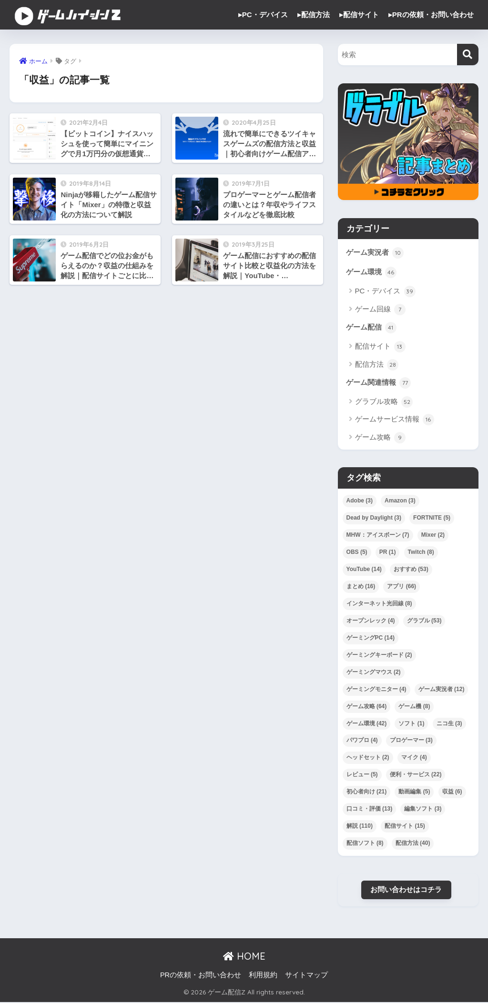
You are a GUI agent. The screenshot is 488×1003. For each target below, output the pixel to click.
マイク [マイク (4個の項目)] (414, 758)
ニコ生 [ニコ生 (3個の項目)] (449, 724)
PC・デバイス (385, 292)
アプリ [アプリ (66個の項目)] (401, 586)
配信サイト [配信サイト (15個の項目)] (405, 826)
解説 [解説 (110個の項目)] (359, 826)
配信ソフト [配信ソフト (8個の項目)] (365, 843)
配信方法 (376, 365)
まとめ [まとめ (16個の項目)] (361, 586)
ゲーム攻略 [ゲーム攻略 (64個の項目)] (366, 706)
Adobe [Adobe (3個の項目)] (359, 501)
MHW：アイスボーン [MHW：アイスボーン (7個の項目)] (377, 535)
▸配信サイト (359, 14)
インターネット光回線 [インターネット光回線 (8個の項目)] (379, 604)
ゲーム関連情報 (378, 383)
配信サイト (380, 347)
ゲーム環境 (371, 273)
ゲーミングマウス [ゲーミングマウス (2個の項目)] (373, 672)
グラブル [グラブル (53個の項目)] (424, 621)
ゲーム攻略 (380, 438)
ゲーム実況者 (375, 253)
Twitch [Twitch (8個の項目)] (421, 552)
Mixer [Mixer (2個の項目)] (433, 535)
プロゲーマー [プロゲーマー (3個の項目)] (411, 741)
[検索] (467, 54)
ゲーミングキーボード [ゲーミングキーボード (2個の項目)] (379, 655)
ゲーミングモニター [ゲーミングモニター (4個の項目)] (376, 689)
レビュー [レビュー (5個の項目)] (362, 775)
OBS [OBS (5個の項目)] (356, 552)
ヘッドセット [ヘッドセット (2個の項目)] (367, 758)
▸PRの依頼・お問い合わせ (431, 14)
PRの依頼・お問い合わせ (200, 976)
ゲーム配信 (371, 328)
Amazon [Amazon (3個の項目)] (400, 501)
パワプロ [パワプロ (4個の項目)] (362, 741)
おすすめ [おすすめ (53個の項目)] (411, 569)
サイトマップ (306, 976)
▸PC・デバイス (263, 14)
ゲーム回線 (380, 309)
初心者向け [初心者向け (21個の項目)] (366, 792)
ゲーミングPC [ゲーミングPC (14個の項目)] (370, 638)
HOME (244, 957)
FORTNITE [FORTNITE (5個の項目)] (431, 518)
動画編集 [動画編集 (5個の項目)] (414, 792)
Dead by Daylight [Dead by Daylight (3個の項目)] (373, 518)
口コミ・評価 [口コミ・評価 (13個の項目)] (369, 809)
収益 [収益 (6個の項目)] (452, 792)
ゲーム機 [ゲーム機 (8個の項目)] (414, 706)
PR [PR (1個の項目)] (387, 552)
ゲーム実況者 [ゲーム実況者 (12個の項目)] (441, 689)
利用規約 (263, 976)
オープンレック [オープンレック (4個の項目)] (370, 621)
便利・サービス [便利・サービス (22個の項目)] (416, 775)
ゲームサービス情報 (394, 420)
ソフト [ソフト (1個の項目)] (411, 724)
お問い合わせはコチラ (406, 890)
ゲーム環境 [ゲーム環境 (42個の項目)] (366, 724)
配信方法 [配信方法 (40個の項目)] (413, 843)
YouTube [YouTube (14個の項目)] (364, 569)
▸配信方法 (313, 14)
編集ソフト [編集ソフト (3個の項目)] (422, 809)
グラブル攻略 (384, 402)
